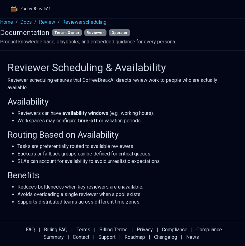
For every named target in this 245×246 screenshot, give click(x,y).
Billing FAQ (56, 230)
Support (106, 237)
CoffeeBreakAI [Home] (30, 9)
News (192, 237)
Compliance (174, 230)
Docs (26, 22)
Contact (81, 237)
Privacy (145, 230)
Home (6, 22)
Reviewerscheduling (84, 22)
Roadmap (135, 237)
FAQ (30, 230)
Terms (83, 230)
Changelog (165, 237)
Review (47, 22)
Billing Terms (113, 230)
